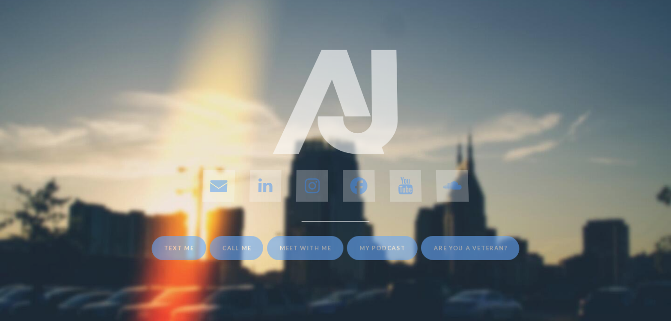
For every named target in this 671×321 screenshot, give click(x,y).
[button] (218, 186)
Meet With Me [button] (305, 248)
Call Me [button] (236, 248)
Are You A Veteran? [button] (471, 248)
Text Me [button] (178, 248)
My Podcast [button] (383, 248)
